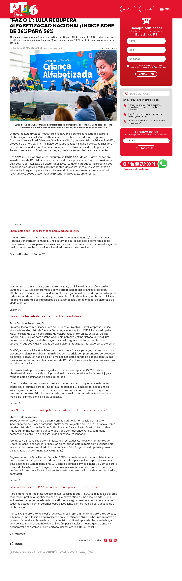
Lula (82, 552)
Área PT (128, 9)
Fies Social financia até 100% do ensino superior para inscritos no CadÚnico (55, 487)
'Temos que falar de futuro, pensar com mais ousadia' (146, 122)
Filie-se (147, 9)
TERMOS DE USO (159, 68)
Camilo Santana (46, 552)
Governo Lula (67, 552)
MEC (91, 552)
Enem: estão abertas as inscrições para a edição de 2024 (44, 230)
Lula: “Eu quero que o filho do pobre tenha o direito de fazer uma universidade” (58, 410)
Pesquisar (146, 148)
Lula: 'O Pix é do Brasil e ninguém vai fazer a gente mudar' (145, 115)
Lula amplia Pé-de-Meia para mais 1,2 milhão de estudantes (46, 316)
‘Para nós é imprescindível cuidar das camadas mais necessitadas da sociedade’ (145, 107)
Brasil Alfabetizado (22, 552)
